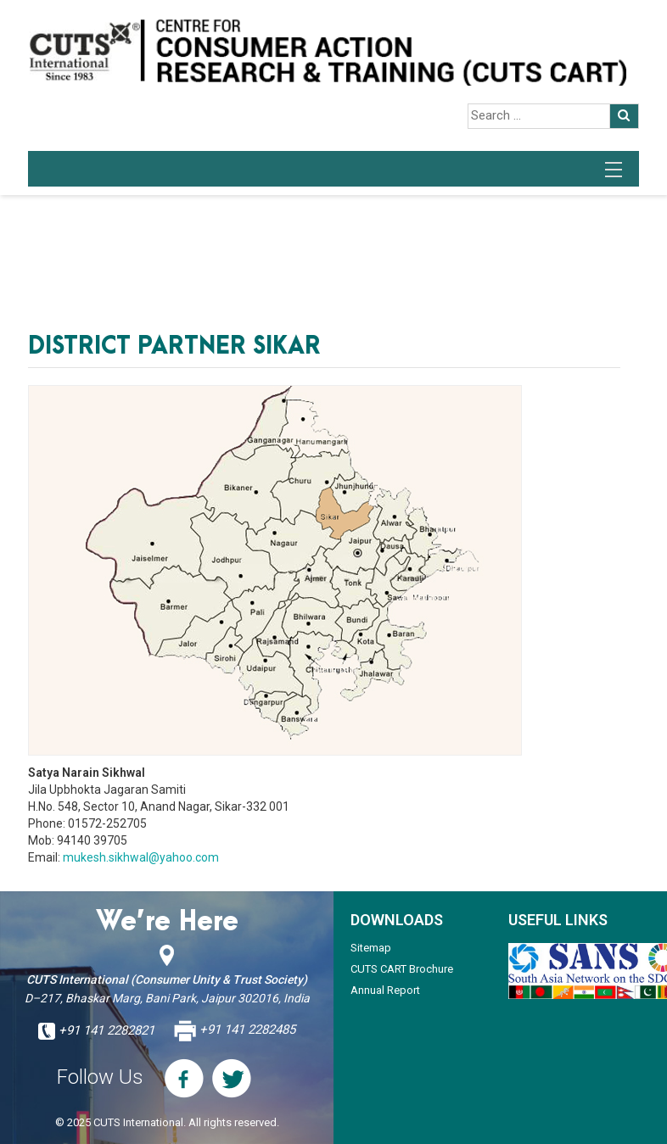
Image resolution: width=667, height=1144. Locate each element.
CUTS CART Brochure (401, 969)
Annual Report (385, 990)
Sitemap (370, 947)
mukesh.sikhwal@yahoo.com (141, 857)
